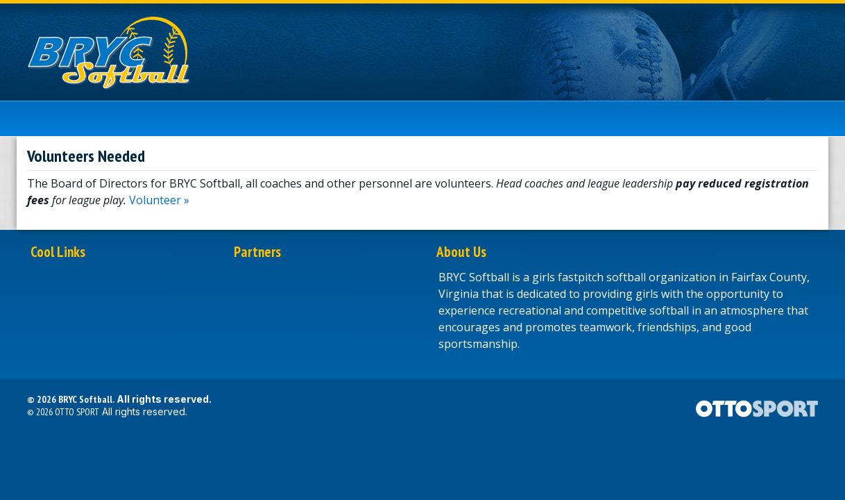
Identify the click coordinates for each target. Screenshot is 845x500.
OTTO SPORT (77, 412)
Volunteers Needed (86, 156)
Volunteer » (159, 200)
